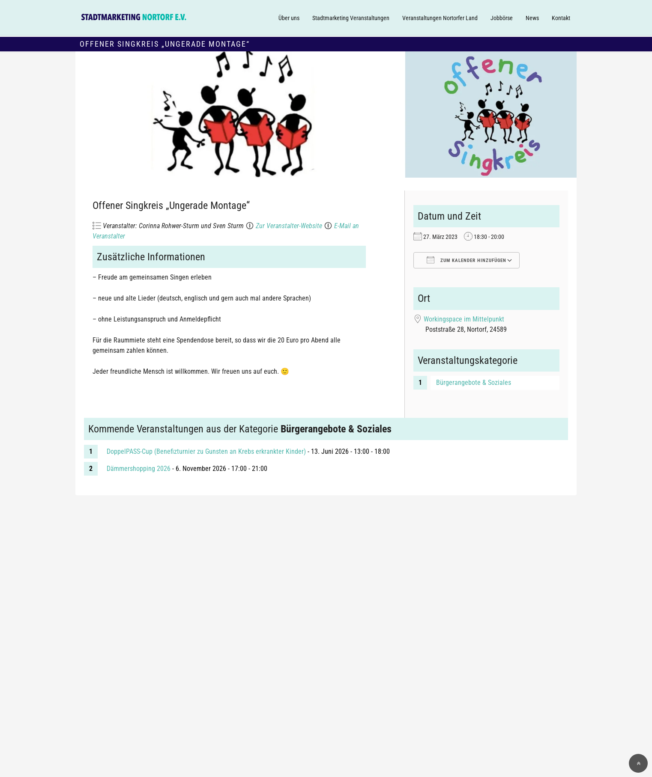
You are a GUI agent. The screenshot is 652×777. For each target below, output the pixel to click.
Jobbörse (501, 18)
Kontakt (561, 18)
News (532, 18)
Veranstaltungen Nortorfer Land (440, 18)
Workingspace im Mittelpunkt (464, 319)
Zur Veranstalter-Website (289, 226)
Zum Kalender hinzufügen (466, 260)
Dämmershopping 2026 (138, 468)
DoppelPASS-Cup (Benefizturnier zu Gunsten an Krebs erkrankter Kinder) (206, 451)
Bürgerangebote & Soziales (473, 382)
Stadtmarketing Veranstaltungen (350, 18)
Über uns (288, 18)
